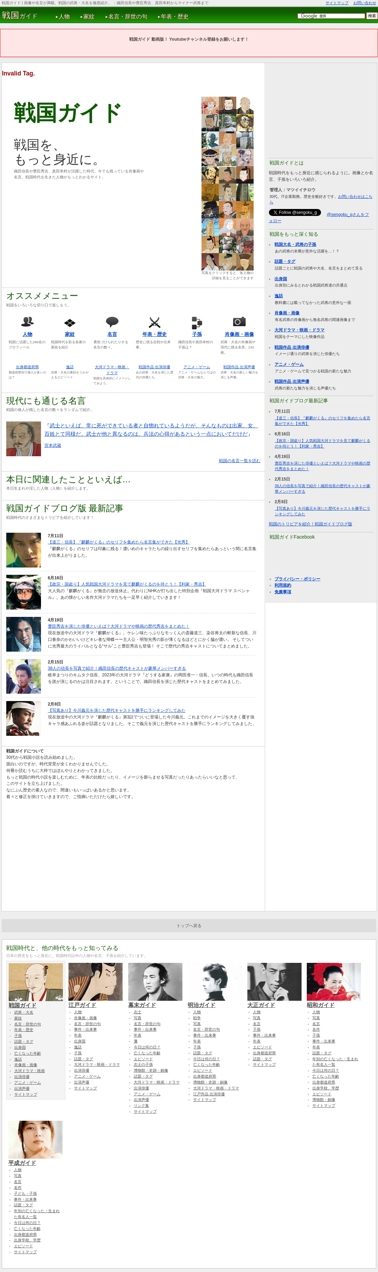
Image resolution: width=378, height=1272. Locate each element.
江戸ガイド (95, 1002)
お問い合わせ (364, 3)
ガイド (20, 15)
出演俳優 (22, 1076)
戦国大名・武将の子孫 (295, 244)
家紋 (88, 16)
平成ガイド (35, 1159)
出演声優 (22, 1088)
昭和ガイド (334, 1002)
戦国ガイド (36, 1002)
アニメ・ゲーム (196, 367)
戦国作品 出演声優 (239, 367)
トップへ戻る (189, 925)
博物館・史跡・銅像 (151, 1070)
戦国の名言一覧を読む (240, 460)
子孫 (197, 334)
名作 (316, 1029)
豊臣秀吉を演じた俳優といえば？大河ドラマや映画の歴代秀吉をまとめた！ (119, 626)
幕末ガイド (155, 1002)
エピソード (143, 1059)
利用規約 (282, 585)
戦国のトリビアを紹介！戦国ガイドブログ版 (310, 524)
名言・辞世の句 (127, 16)
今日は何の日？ (147, 1047)
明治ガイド (215, 1002)
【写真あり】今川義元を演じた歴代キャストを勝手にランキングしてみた (117, 710)
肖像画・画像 (239, 334)
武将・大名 (23, 1012)
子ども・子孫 (25, 1193)
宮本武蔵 (52, 445)
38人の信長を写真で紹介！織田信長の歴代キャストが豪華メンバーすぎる (117, 668)
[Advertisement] (72, 233)
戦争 (197, 1018)
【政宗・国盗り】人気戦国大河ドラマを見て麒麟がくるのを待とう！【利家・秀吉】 (127, 584)
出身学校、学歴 (325, 1088)
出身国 (280, 278)
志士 (137, 1012)
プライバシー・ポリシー (297, 579)
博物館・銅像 (323, 1099)
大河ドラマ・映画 (29, 1071)
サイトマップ (337, 3)
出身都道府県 (27, 367)
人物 (64, 16)
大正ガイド (274, 1002)
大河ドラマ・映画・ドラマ (299, 330)
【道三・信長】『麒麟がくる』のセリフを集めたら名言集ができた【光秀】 (119, 542)
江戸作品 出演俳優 (209, 1094)
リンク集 (141, 1105)
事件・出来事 (85, 1029)
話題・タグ (284, 261)
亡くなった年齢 (27, 1053)
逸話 (70, 367)
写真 (137, 1018)
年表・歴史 (175, 16)
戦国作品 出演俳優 (154, 367)
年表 (78, 1035)
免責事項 (282, 591)
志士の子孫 (143, 1064)
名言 (112, 334)
